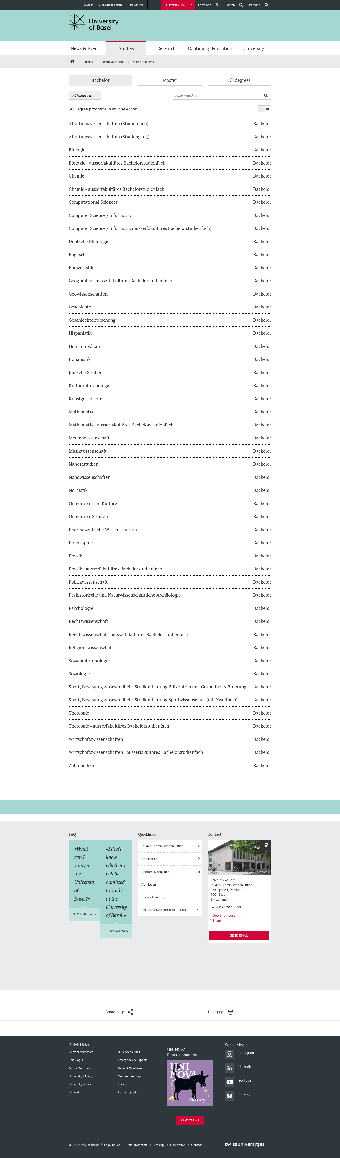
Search (228, 6)
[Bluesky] (237, 1096)
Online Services (79, 1068)
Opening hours (223, 915)
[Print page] (220, 1012)
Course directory (129, 1076)
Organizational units (113, 4)
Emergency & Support (132, 1060)
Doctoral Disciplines (155, 872)
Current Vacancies (81, 1052)
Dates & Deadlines (130, 1068)
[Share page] (119, 1012)
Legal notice (112, 1145)
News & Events (86, 48)
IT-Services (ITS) (129, 1052)
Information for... (176, 4)
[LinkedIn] (238, 1068)
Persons (253, 6)
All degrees (239, 80)
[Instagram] (239, 1054)
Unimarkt (75, 1092)
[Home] (72, 62)
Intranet (123, 1084)
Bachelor (101, 80)
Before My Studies (112, 61)
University (254, 48)
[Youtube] (238, 1082)
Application (149, 859)
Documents (139, 4)
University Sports (80, 1084)
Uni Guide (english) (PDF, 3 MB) (163, 910)
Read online (190, 1120)
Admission (148, 884)
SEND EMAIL (239, 935)
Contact (196, 1145)
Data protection (137, 1145)
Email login (76, 1060)
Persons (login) (128, 1092)
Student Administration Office (162, 846)
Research (166, 48)
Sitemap (158, 1145)
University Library (80, 1076)
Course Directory (153, 897)
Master (170, 80)
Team (216, 921)
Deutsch (88, 4)
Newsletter (177, 1145)
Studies (126, 48)
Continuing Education (210, 48)
